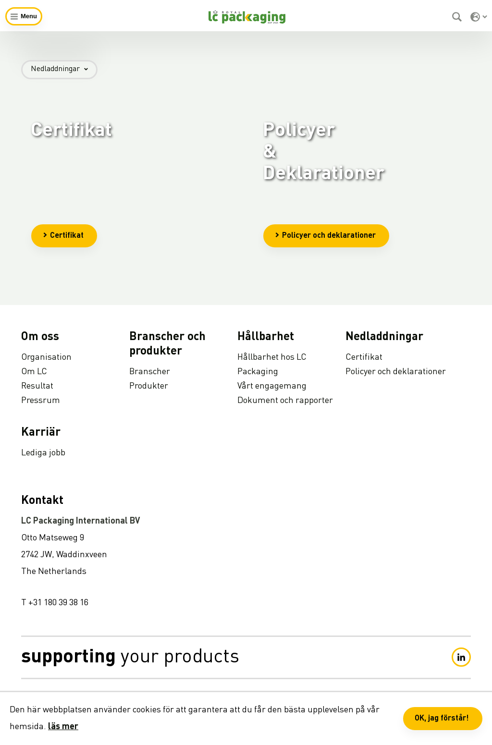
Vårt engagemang (272, 386)
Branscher (149, 371)
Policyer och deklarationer (325, 236)
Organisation (46, 357)
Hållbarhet (265, 337)
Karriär (41, 433)
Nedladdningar (64, 69)
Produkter (148, 386)
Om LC (34, 371)
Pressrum (40, 400)
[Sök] (458, 16)
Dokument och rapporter (285, 400)
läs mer (63, 726)
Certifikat (63, 236)
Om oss (40, 337)
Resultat (37, 386)
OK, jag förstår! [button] (442, 718)
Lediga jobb (43, 453)
